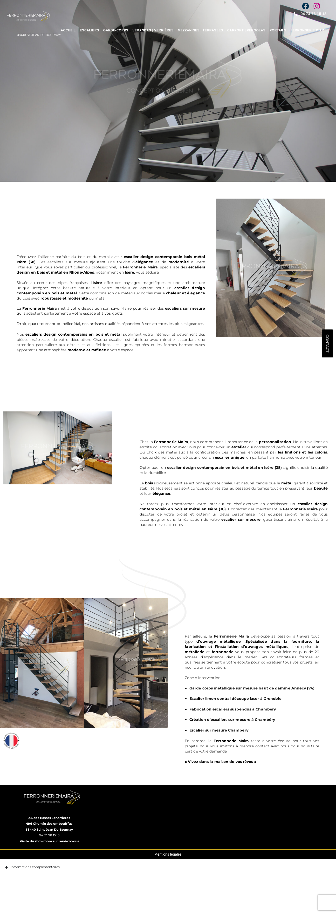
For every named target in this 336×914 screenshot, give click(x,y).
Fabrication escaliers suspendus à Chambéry (242, 725)
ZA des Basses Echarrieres (49, 831)
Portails (278, 30)
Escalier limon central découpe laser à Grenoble (245, 714)
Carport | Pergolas (246, 30)
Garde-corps (115, 30)
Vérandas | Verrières (153, 30)
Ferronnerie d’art (308, 30)
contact (293, 762)
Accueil (68, 30)
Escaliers (89, 30)
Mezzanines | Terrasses (200, 30)
